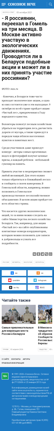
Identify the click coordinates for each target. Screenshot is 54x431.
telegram (40, 280)
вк (14, 273)
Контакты (15, 359)
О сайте (5, 359)
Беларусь (16, 262)
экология (28, 262)
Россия (6, 262)
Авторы (26, 359)
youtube (14, 280)
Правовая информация (13, 363)
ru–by (14, 287)
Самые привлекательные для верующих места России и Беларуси (18, 330)
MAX (39, 287)
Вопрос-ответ (8, 12)
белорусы (40, 262)
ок (40, 273)
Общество (43, 349)
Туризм (5, 349)
